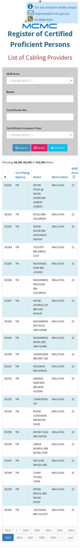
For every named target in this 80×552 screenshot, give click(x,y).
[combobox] (40, 80)
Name (10, 92)
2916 (19, 537)
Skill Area (12, 74)
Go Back (58, 148)
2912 (48, 530)
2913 (60, 530)
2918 (42, 537)
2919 (53, 537)
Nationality (60, 177)
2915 (8, 537)
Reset (39, 148)
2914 (71, 530)
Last (70, 537)
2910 (26, 530)
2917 (30, 537)
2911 (37, 530)
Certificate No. (16, 110)
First (8, 530)
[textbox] (38, 80)
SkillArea (74, 171)
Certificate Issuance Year (24, 128)
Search (21, 148)
